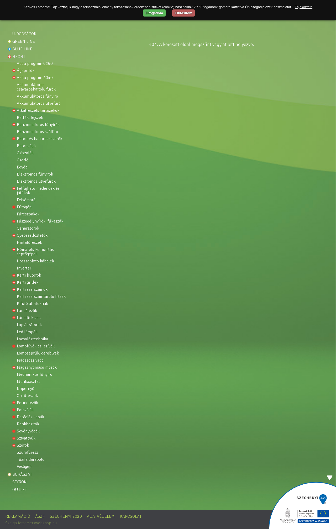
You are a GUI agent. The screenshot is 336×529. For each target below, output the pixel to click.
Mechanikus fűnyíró (34, 374)
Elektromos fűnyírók (35, 174)
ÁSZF (40, 516)
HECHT (18, 56)
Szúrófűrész (27, 452)
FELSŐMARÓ (26, 200)
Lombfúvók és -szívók (36, 346)
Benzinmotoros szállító (37, 132)
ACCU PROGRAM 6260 (35, 63)
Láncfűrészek (29, 318)
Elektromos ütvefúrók (36, 181)
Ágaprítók (25, 70)
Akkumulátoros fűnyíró (37, 96)
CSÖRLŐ (22, 160)
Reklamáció (17, 516)
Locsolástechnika (32, 339)
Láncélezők (27, 311)
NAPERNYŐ (25, 389)
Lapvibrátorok (29, 325)
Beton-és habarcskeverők (39, 139)
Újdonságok (24, 33)
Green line (23, 41)
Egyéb (22, 167)
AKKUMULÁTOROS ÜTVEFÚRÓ (39, 103)
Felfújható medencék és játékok (39, 190)
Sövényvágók (28, 431)
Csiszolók (25, 153)
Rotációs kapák (30, 417)
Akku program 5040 (35, 78)
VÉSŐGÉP (24, 466)
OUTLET (19, 489)
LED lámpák (27, 332)
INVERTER (24, 268)
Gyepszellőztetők (32, 235)
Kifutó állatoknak (32, 303)
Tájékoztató (303, 7)
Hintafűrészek (29, 242)
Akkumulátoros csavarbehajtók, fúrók (36, 87)
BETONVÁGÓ (26, 146)
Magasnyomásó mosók (37, 367)
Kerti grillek (27, 282)
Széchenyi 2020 (66, 516)
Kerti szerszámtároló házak (41, 296)
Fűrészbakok (28, 214)
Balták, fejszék (30, 117)
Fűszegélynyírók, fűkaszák (40, 221)
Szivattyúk (26, 438)
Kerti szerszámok (32, 289)
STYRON (19, 482)
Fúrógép (24, 207)
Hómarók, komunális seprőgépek (36, 251)
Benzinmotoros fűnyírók (38, 125)
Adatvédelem (101, 516)
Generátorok (28, 228)
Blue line (22, 49)
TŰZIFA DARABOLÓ (30, 459)
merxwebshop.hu (42, 523)
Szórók (23, 445)
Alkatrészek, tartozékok (38, 110)
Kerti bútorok (29, 275)
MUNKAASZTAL (28, 381)
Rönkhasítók (28, 424)
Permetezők (27, 403)
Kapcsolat (130, 516)
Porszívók (25, 410)
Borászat (22, 474)
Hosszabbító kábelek (35, 261)
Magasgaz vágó (30, 360)
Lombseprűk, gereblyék (38, 353)
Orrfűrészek (27, 396)
